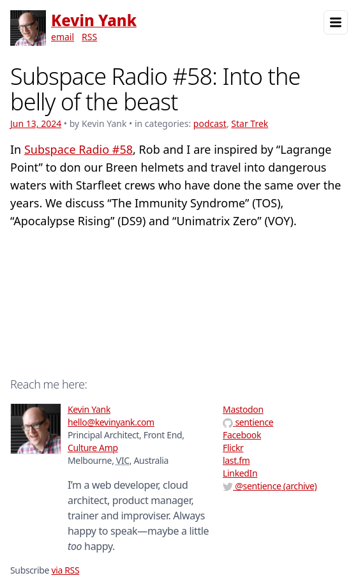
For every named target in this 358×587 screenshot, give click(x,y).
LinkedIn (240, 473)
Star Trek (249, 123)
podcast (210, 123)
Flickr (233, 448)
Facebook (242, 435)
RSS (89, 37)
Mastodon (243, 409)
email (62, 37)
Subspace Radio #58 (78, 149)
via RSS (65, 570)
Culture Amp (93, 448)
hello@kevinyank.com (111, 422)
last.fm (236, 460)
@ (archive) (270, 486)
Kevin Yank (94, 20)
